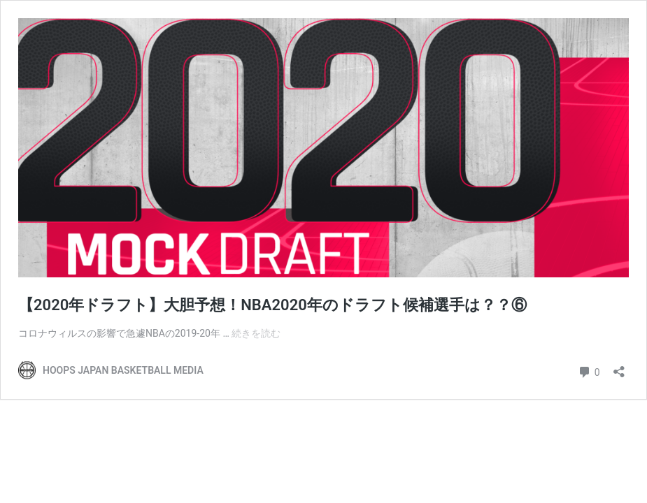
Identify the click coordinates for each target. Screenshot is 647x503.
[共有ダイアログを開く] (619, 367)
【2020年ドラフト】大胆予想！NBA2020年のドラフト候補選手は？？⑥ (272, 305)
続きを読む (256, 333)
